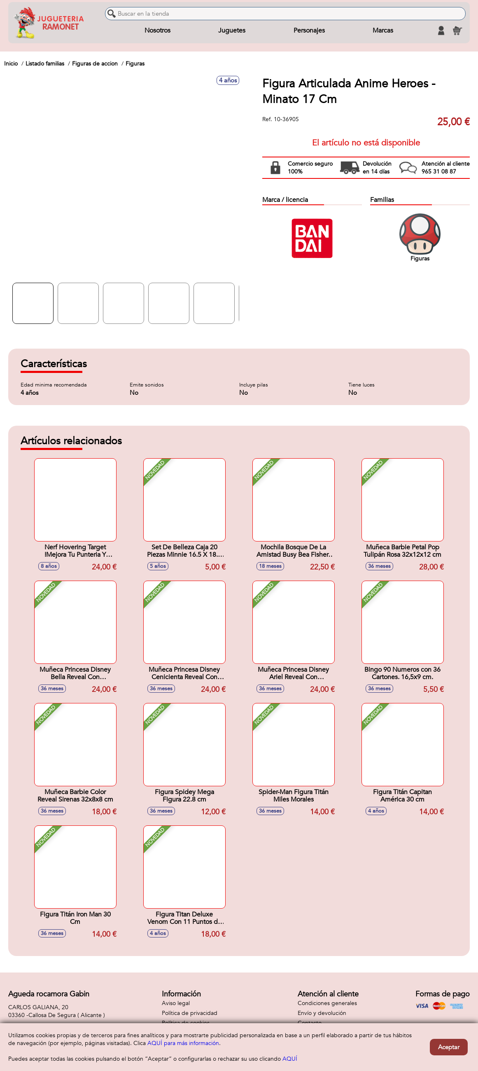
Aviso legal (176, 1003)
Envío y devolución (322, 1013)
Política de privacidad (189, 1013)
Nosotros (157, 30)
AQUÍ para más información (183, 1043)
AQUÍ (289, 1059)
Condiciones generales (327, 1003)
